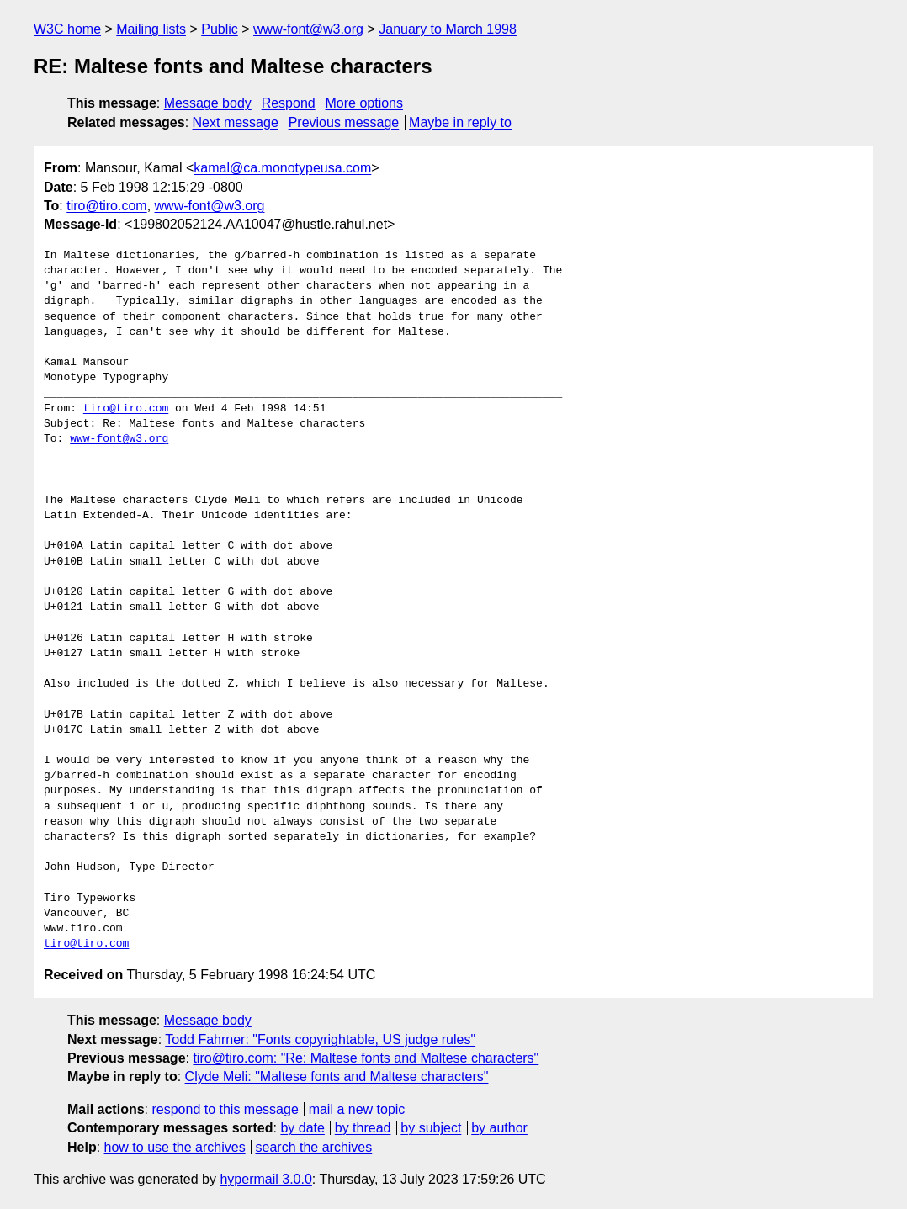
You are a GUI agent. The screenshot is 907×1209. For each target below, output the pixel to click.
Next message (235, 122)
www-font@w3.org (308, 29)
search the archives (314, 1147)
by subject (430, 1128)
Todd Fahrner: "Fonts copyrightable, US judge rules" (320, 1039)
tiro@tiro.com (106, 206)
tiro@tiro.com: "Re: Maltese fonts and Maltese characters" (365, 1058)
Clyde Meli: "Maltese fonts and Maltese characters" (337, 1076)
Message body (208, 103)
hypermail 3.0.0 (265, 1179)
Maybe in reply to (460, 122)
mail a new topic (357, 1109)
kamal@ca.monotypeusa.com (282, 168)
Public (219, 29)
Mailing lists (151, 29)
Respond (289, 103)
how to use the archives (175, 1147)
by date (302, 1128)
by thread (363, 1128)
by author (499, 1128)
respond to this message (224, 1109)
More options (365, 103)
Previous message (344, 122)
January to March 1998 (448, 29)
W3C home (67, 29)
